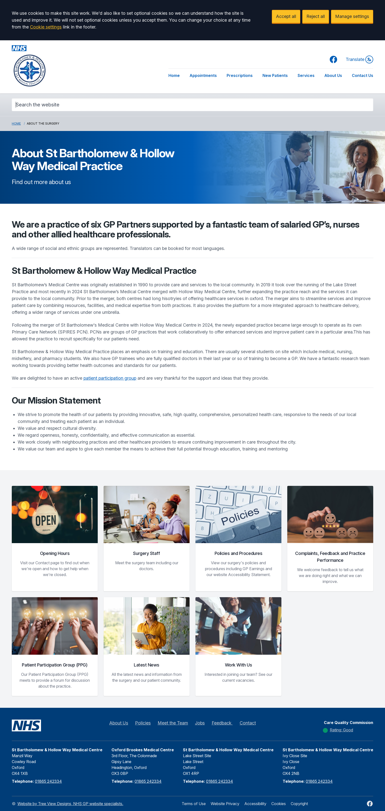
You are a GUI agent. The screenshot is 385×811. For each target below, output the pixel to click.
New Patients (275, 75)
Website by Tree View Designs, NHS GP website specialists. (70, 803)
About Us (333, 75)
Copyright (299, 803)
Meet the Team (173, 722)
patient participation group (109, 378)
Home (174, 75)
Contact (248, 722)
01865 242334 (48, 781)
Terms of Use (194, 803)
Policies (143, 722)
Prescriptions (240, 75)
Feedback (222, 722)
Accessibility (255, 803)
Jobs (200, 722)
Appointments (203, 75)
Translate (359, 59)
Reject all (315, 16)
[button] (55, 538)
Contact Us (362, 75)
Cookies (278, 803)
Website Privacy (225, 803)
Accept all (286, 16)
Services (306, 75)
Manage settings (352, 16)
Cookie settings (46, 26)
